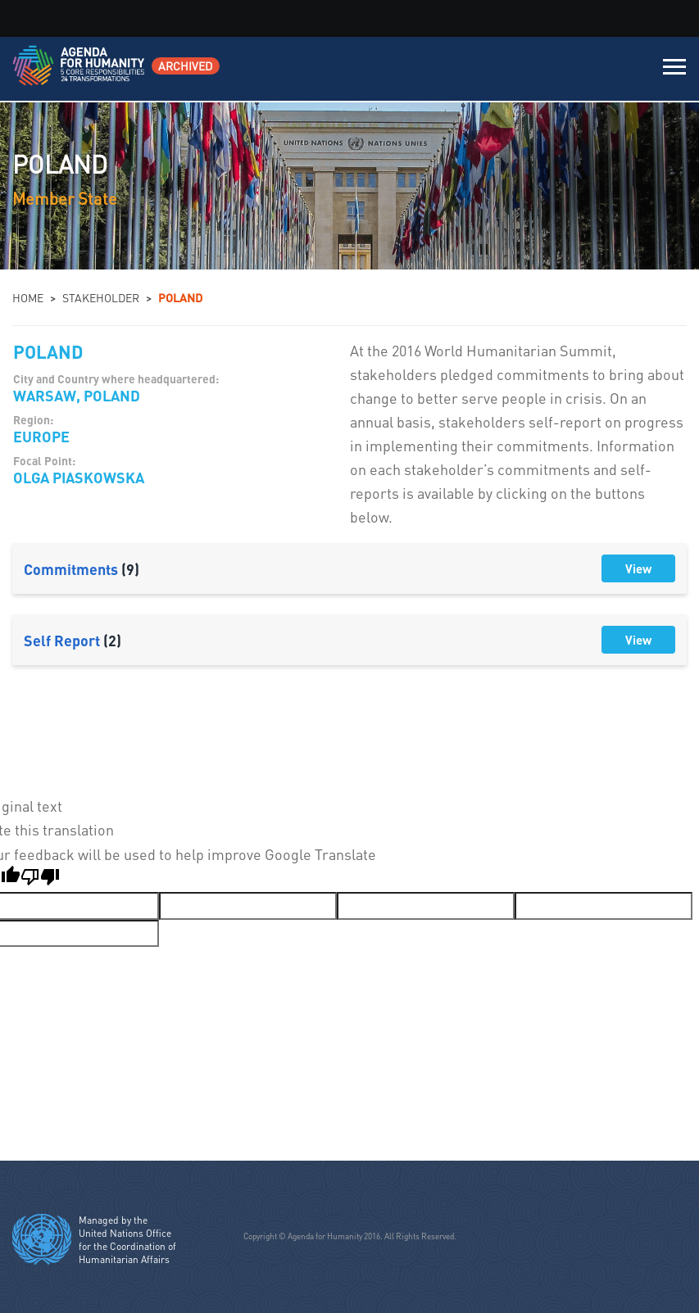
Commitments (81, 568)
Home (27, 297)
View (638, 568)
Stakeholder (100, 297)
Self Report (72, 640)
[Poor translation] (40, 879)
